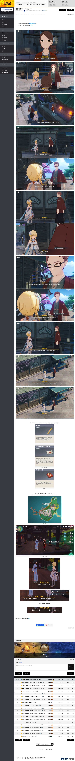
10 (49, 749)
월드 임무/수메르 (29, 4)
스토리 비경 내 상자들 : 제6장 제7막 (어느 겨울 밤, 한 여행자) (32, 682)
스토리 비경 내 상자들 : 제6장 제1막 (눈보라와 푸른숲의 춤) (31, 688)
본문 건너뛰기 (44, 10)
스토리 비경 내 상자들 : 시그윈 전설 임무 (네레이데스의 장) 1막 (32, 730)
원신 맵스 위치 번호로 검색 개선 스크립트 (28, 702)
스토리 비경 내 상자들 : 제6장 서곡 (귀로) (28, 691)
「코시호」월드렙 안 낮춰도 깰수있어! (27, 722)
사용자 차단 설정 (70, 14)
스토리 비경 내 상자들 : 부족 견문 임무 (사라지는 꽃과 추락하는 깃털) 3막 (32, 710)
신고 (47, 10)
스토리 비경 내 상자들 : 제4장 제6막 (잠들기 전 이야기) (31, 733)
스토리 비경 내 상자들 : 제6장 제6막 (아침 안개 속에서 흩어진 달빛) (32, 685)
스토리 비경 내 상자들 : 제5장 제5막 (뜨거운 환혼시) (30, 705)
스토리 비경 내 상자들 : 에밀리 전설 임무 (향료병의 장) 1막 (31, 727)
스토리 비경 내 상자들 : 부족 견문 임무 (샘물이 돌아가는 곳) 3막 (32, 719)
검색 (52, 744)
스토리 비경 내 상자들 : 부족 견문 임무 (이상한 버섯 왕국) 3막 (32, 696)
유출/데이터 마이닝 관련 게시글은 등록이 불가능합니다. (32, 679)
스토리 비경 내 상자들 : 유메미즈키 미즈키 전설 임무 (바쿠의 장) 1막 (32, 699)
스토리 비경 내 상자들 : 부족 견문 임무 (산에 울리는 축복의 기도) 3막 (32, 713)
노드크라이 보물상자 (42, 4)
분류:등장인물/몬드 (23, 4)
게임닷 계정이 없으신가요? (5, 11)
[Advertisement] (45, 18)
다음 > (52, 749)
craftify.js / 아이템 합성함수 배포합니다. (28, 736)
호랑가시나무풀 (35, 4)
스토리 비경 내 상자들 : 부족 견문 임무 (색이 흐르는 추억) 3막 (32, 708)
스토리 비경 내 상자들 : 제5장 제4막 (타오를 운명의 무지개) (31, 716)
